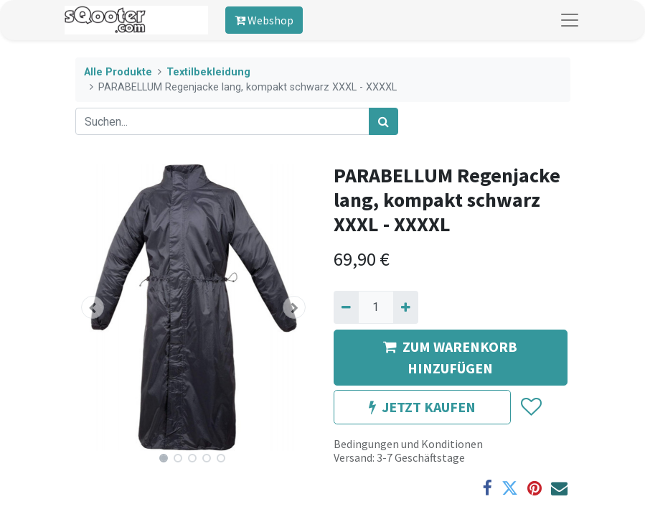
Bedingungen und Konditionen (408, 444)
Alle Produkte (118, 72)
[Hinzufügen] (405, 307)
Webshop (264, 20)
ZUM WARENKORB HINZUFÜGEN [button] (450, 357)
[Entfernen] (346, 307)
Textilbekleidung (208, 72)
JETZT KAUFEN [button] (422, 407)
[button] (93, 307)
